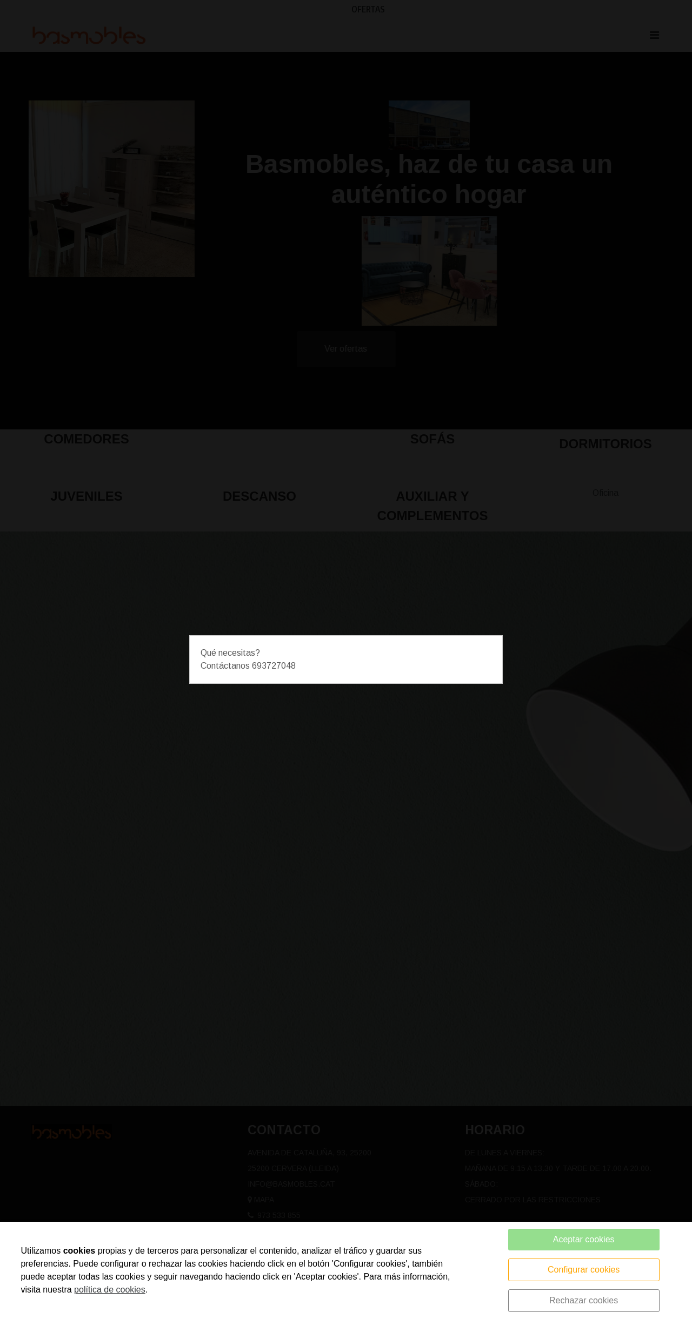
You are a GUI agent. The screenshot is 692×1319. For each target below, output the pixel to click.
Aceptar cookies (584, 1239)
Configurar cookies (584, 1269)
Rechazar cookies (583, 1300)
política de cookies (109, 1289)
